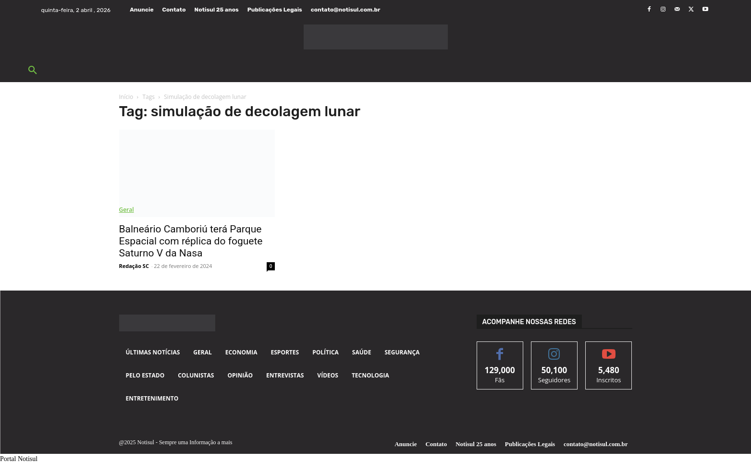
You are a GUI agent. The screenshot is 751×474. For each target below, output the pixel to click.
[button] (32, 70)
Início (126, 97)
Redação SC (134, 265)
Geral (126, 210)
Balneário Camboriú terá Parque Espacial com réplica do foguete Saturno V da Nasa (191, 241)
